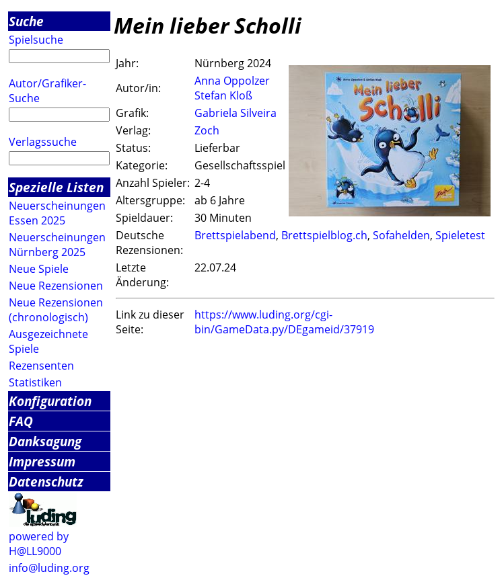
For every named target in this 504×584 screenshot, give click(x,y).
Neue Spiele (39, 268)
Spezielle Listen (56, 187)
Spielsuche (36, 39)
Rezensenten (41, 365)
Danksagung (45, 441)
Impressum (42, 461)
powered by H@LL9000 (39, 543)
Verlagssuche (43, 141)
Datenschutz (46, 481)
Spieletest (460, 235)
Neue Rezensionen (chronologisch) (56, 310)
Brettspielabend (235, 235)
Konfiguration (50, 401)
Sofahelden (401, 235)
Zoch (206, 130)
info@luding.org (49, 567)
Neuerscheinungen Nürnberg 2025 (57, 244)
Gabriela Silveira (235, 113)
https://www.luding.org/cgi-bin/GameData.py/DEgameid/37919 (284, 322)
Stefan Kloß (223, 95)
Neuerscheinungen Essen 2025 (57, 213)
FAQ (21, 421)
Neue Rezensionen (56, 285)
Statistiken (35, 382)
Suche (26, 21)
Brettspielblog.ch (324, 235)
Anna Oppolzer (232, 80)
